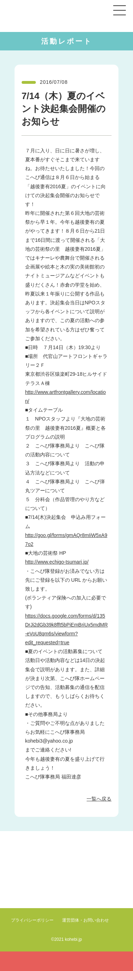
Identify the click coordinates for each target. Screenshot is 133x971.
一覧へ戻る (99, 799)
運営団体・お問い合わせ (85, 920)
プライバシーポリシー (32, 920)
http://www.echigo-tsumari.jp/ (57, 562)
